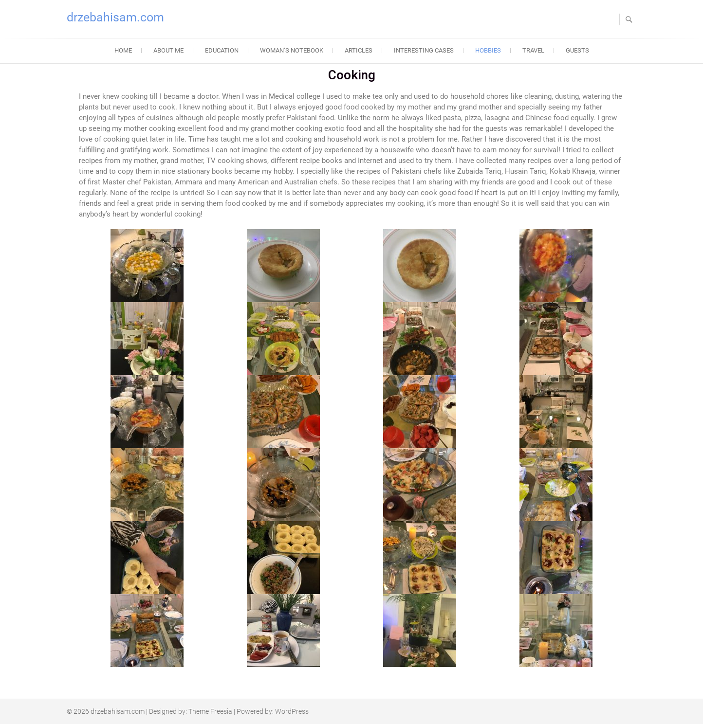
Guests (577, 50)
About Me (168, 50)
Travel (533, 50)
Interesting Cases (424, 50)
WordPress (292, 711)
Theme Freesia (210, 711)
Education (222, 50)
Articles (358, 50)
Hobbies (488, 50)
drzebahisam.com (115, 17)
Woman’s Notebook (291, 50)
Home (123, 50)
